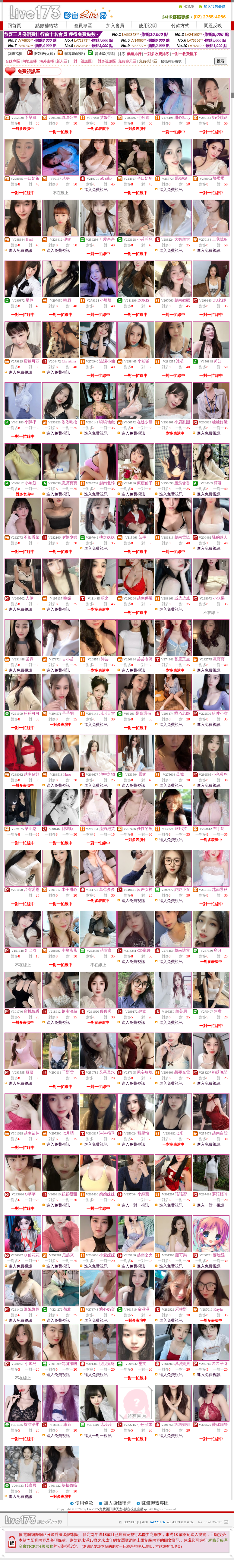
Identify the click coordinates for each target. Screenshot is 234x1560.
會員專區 (83, 25)
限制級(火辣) (44, 54)
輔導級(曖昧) (75, 54)
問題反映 (213, 25)
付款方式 (180, 25)
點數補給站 (46, 25)
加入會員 (115, 25)
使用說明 (148, 25)
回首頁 (14, 25)
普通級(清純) (105, 54)
